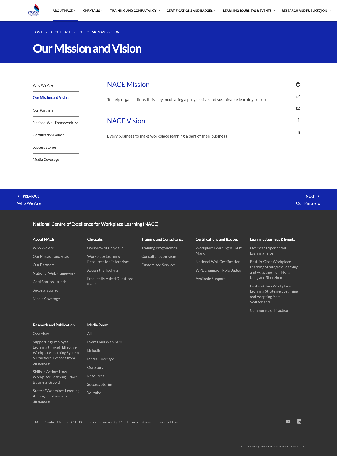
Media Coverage (46, 159)
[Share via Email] (297, 108)
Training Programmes (159, 247)
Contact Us (53, 422)
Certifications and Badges (190, 11)
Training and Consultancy (133, 11)
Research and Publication (304, 11)
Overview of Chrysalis (105, 247)
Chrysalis (91, 11)
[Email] (297, 106)
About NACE (63, 11)
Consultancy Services (159, 256)
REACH (72, 422)
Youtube (94, 392)
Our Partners (43, 110)
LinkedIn (94, 350)
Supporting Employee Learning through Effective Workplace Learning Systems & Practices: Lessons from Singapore (57, 352)
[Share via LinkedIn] (297, 132)
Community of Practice (269, 310)
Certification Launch (48, 135)
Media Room (97, 325)
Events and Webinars (104, 342)
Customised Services (158, 264)
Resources (95, 375)
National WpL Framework (56, 122)
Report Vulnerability (103, 422)
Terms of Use (168, 422)
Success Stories (44, 147)
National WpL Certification (218, 261)
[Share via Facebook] (297, 120)
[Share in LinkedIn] (297, 129)
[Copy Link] (297, 96)
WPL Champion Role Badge (218, 270)
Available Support (210, 278)
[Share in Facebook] (297, 118)
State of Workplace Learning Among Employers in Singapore (56, 396)
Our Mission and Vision (50, 97)
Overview (41, 333)
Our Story (95, 367)
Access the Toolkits (102, 270)
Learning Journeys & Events (247, 11)
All (89, 333)
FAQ (36, 422)
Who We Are (43, 85)
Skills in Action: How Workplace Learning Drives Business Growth (55, 376)
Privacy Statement (140, 422)
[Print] (297, 84)
